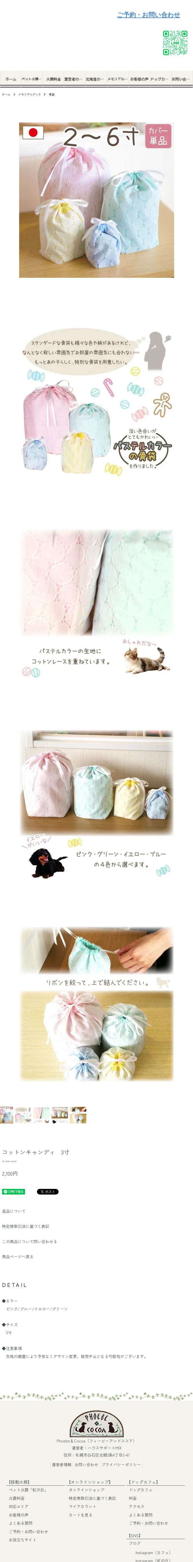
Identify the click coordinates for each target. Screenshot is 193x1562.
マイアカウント (82, 1506)
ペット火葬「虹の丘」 (32, 79)
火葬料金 (53, 79)
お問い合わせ (182, 79)
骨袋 (51, 94)
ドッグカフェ (160, 79)
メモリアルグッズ (117, 79)
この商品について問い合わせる (29, 1241)
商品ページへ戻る (18, 1256)
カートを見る (80, 1514)
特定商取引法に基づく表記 (25, 1226)
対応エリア (18, 1506)
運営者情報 (62, 1464)
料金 (133, 1498)
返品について (14, 1211)
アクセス (137, 1506)
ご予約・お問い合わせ (148, 14)
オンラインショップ (86, 1489)
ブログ (135, 1542)
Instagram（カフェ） (151, 1550)
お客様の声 (139, 79)
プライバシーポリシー (121, 1464)
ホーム (10, 79)
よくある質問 (20, 1522)
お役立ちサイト (22, 1539)
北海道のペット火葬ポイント (96, 79)
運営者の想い (74, 79)
